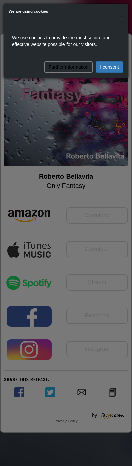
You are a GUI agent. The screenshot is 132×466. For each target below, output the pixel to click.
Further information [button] (68, 67)
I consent (109, 67)
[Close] (121, 17)
